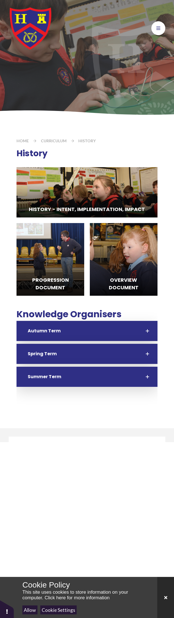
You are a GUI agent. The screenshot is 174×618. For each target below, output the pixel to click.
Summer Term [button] (44, 376)
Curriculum (54, 140)
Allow (30, 610)
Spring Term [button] (42, 354)
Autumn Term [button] (44, 331)
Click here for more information (76, 597)
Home (23, 140)
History (87, 140)
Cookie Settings (58, 610)
